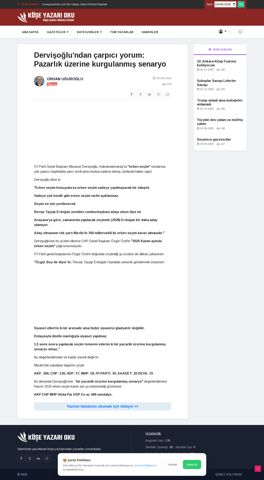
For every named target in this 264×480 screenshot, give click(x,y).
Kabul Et (192, 464)
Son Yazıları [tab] (220, 49)
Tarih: (209, 4)
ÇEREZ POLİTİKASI (229, 474)
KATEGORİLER (88, 32)
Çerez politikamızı (145, 465)
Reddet (173, 464)
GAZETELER (57, 32)
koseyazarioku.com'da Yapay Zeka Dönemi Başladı (74, 4)
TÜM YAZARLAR (121, 32)
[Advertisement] (102, 132)
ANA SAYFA (30, 32)
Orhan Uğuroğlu (65, 79)
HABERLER (149, 32)
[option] (74, 4)
